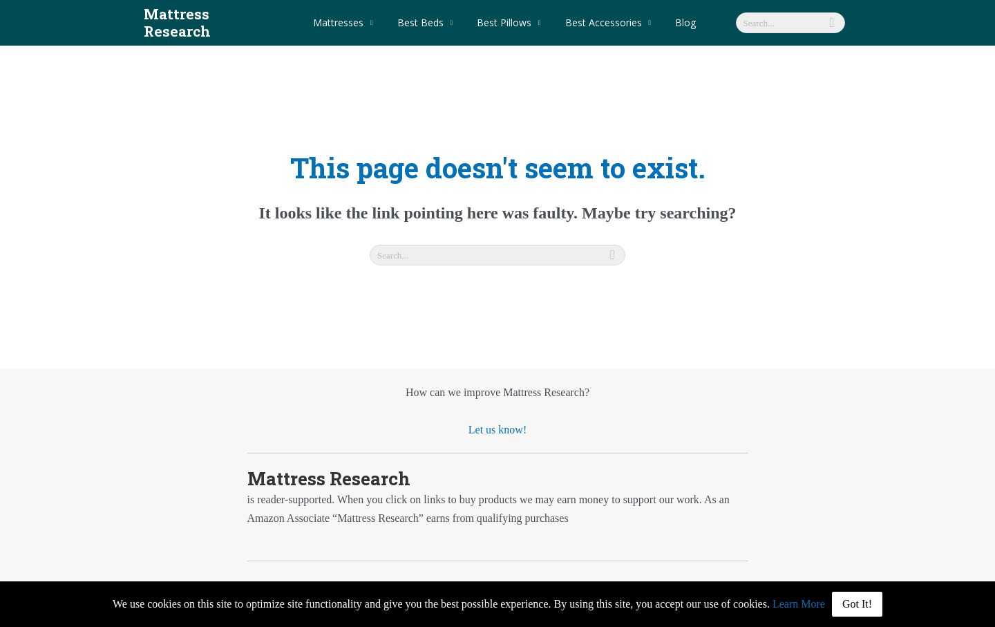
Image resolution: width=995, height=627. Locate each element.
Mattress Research (212, 14)
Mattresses (350, 13)
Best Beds (427, 13)
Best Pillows (506, 13)
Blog (677, 13)
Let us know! (497, 412)
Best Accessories (600, 13)
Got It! (857, 604)
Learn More (799, 604)
